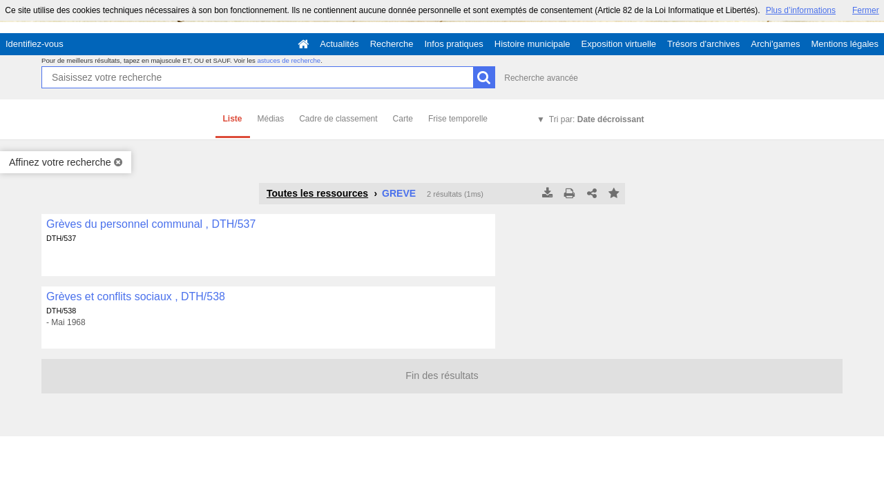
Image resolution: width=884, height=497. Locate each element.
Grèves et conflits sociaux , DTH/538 (135, 296)
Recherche (392, 44)
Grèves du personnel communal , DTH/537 (151, 224)
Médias (271, 119)
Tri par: (596, 119)
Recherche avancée (541, 78)
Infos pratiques (454, 44)
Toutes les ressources (317, 193)
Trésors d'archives (703, 44)
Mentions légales (844, 44)
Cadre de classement (338, 119)
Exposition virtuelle (619, 44)
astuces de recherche (288, 60)
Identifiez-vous (35, 44)
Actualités (339, 44)
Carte (403, 119)
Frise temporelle (458, 119)
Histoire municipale (532, 44)
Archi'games (775, 44)
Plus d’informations (801, 10)
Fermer (865, 10)
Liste (232, 119)
